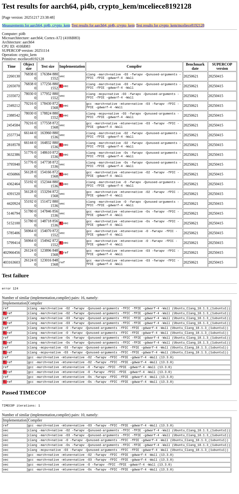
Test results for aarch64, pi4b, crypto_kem (102, 25)
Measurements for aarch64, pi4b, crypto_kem (36, 25)
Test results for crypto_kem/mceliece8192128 (170, 25)
